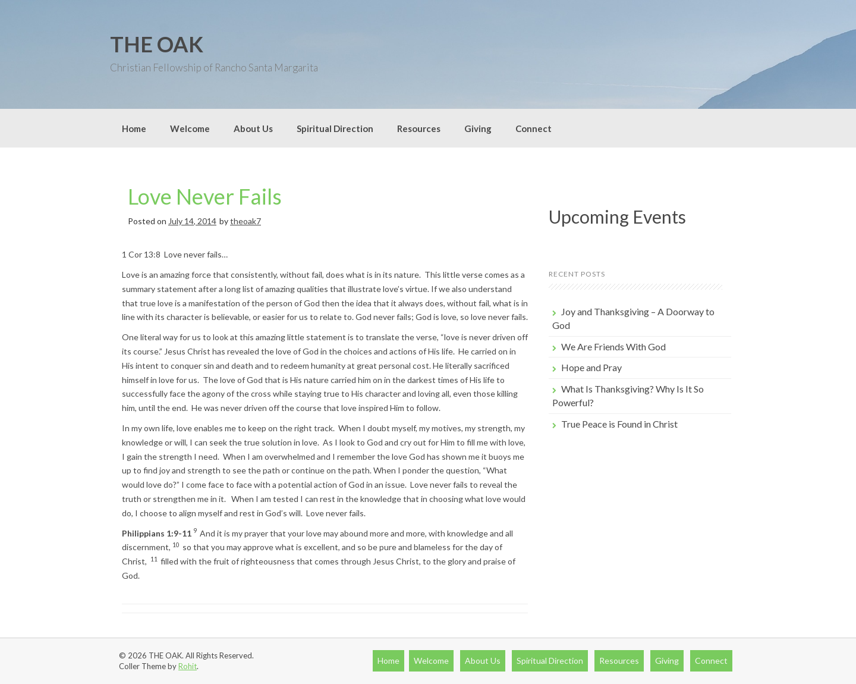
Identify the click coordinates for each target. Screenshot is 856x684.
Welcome (190, 128)
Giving (478, 128)
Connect (533, 128)
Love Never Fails (205, 196)
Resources (418, 128)
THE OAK (156, 44)
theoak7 (245, 221)
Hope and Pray (591, 367)
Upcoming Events (617, 216)
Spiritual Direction (335, 128)
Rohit (187, 666)
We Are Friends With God (613, 346)
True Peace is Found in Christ (619, 423)
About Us (253, 128)
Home (134, 128)
